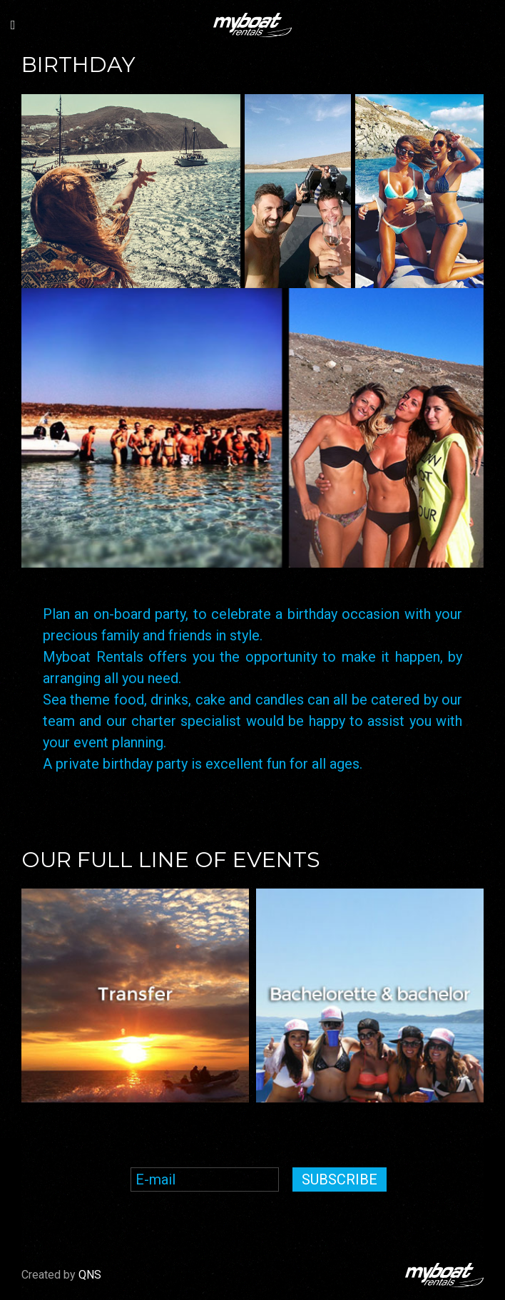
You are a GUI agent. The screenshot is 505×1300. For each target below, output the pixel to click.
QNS (89, 1274)
